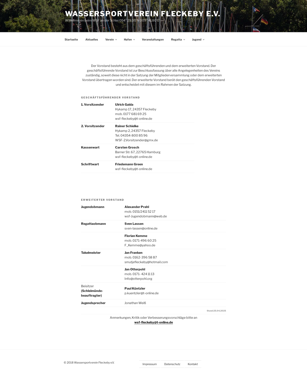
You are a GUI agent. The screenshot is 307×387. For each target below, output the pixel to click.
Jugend (198, 39)
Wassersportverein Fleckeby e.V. (143, 13)
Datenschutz (172, 364)
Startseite (71, 39)
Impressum (150, 364)
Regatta (178, 39)
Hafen (129, 39)
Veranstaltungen (153, 39)
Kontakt (193, 364)
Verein (111, 39)
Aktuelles (91, 39)
